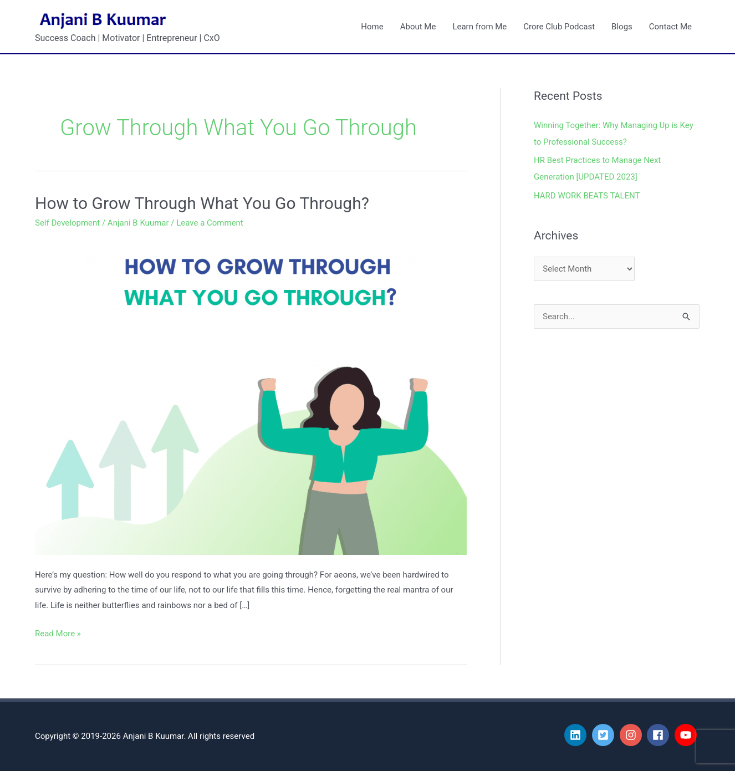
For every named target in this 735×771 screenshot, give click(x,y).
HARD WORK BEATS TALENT (587, 196)
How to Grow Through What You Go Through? (202, 203)
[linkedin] (577, 735)
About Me (418, 27)
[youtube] (687, 735)
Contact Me (670, 27)
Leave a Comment (209, 223)
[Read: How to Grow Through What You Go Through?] (251, 396)
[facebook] (659, 735)
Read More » (58, 632)
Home (372, 27)
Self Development (67, 223)
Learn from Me (479, 27)
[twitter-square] (604, 735)
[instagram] (632, 735)
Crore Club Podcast (559, 27)
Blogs (621, 27)
